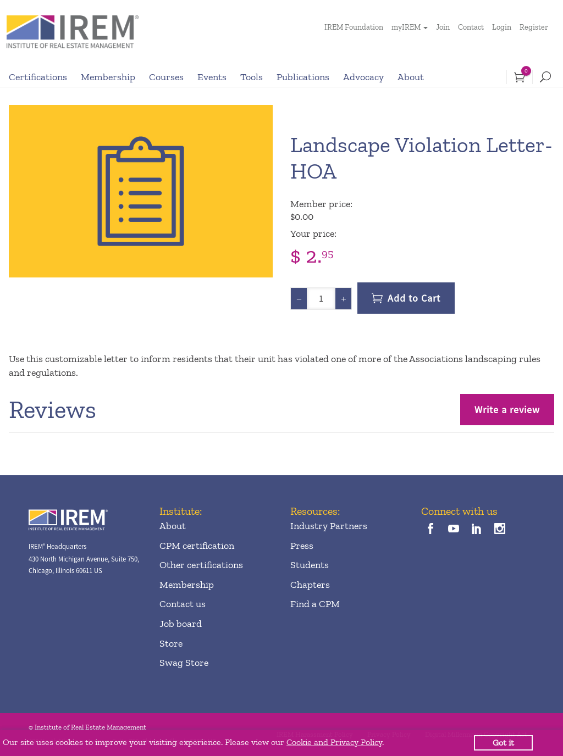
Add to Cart (414, 298)
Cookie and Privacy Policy (334, 742)
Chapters (310, 585)
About (411, 77)
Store (171, 643)
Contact (471, 27)
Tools (251, 77)
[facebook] (430, 530)
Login (501, 27)
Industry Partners (328, 526)
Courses (166, 77)
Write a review (507, 409)
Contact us (182, 604)
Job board (180, 624)
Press (301, 546)
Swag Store (183, 663)
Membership (108, 77)
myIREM (406, 27)
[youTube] (453, 530)
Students (309, 565)
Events (212, 77)
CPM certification (196, 546)
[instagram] (500, 530)
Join (443, 27)
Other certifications (201, 565)
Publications (303, 77)
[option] (141, 191)
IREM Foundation (353, 27)
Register (534, 27)
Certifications (38, 77)
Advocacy (363, 77)
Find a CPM (315, 604)
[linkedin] (477, 530)
